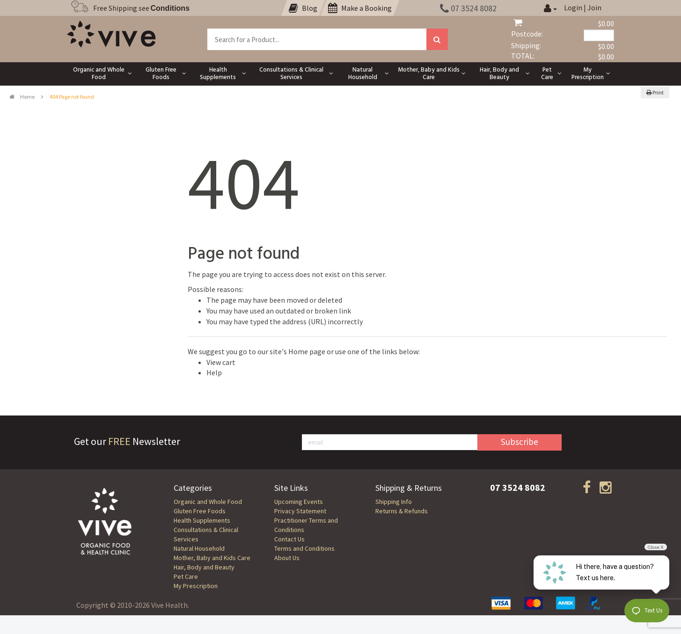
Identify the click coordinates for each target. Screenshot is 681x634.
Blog (303, 8)
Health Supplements (202, 520)
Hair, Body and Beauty (204, 567)
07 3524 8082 (468, 8)
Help (214, 372)
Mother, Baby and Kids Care (212, 558)
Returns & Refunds (401, 511)
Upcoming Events (298, 501)
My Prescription (196, 586)
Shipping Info (393, 501)
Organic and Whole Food (208, 501)
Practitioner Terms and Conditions (306, 525)
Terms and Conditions (304, 548)
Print (655, 92)
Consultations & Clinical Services (206, 534)
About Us (287, 558)
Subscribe (519, 441)
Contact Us (289, 539)
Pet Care (186, 576)
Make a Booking (360, 8)
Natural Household (199, 548)
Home (22, 96)
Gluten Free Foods (200, 511)
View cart (220, 362)
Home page (306, 351)
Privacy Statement (300, 511)
